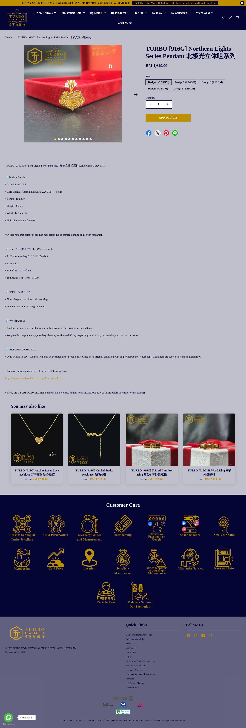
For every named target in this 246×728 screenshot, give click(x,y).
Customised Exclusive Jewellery (140, 661)
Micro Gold (204, 12)
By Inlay (159, 12)
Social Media (124, 22)
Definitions (117, 720)
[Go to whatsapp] (8, 717)
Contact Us (131, 652)
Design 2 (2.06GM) (185, 82)
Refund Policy (104, 720)
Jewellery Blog (132, 687)
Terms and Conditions (71, 720)
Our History (131, 648)
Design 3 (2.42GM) (212, 82)
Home (8, 37)
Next (135, 94)
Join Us (129, 657)
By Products (120, 12)
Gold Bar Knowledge (135, 639)
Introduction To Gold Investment (140, 674)
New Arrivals (46, 12)
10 (87, 139)
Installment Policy (176, 720)
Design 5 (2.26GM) (184, 88)
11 (91, 139)
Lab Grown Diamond (135, 683)
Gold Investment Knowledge (139, 635)
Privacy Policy (89, 720)
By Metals (98, 12)
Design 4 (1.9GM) (158, 88)
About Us (130, 643)
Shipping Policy (131, 720)
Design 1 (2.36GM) (158, 82)
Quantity (150, 97)
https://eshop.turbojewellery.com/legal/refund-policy (33, 378)
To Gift (141, 12)
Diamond (130, 679)
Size (148, 76)
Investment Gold (73, 12)
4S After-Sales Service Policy (153, 720)
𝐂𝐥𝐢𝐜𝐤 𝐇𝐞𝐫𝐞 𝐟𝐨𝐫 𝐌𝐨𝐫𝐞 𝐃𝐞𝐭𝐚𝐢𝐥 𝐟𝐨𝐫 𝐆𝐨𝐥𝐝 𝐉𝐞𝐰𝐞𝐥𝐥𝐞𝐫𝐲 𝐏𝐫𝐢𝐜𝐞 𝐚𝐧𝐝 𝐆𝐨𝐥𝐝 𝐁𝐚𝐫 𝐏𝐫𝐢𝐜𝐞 (175, 3)
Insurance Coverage (135, 670)
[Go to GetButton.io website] (8, 724)
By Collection (181, 12)
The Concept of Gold (135, 665)
